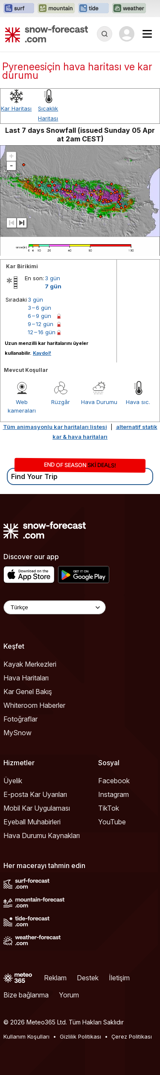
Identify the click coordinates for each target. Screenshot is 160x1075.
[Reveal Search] (104, 34)
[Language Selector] (54, 607)
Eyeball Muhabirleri (32, 821)
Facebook (114, 780)
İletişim (119, 977)
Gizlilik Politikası (80, 1036)
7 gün (53, 286)
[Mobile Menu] (147, 34)
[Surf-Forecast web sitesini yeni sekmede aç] (18, 8)
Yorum (69, 995)
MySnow (17, 732)
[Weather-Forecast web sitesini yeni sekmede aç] (129, 8)
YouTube (112, 821)
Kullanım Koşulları (26, 1036)
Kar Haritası (16, 108)
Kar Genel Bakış (27, 691)
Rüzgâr (60, 401)
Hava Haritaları (26, 678)
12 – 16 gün (41, 332)
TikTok (108, 808)
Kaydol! (42, 353)
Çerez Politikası (131, 1036)
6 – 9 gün (39, 315)
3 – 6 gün (39, 307)
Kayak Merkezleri (29, 664)
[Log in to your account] (126, 34)
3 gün (52, 278)
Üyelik (12, 780)
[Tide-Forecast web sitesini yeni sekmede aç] (93, 8)
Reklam (55, 977)
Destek (88, 977)
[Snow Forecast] (46, 33)
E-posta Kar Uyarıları (35, 794)
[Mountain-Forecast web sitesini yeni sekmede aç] (56, 8)
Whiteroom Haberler (34, 705)
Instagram (113, 794)
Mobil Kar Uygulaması (36, 808)
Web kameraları (22, 406)
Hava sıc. (138, 401)
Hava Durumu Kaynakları (41, 835)
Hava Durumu (99, 401)
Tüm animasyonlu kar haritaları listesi (55, 426)
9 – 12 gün (40, 323)
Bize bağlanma (26, 995)
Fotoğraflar (20, 719)
